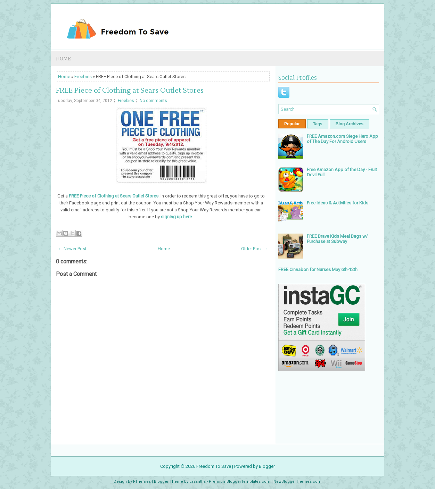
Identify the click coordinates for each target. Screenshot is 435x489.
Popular (292, 123)
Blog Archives (349, 123)
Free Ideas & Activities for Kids (337, 202)
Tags (317, 123)
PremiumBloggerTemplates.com (239, 481)
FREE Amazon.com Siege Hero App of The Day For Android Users (342, 139)
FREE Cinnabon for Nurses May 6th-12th (318, 269)
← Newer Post (72, 248)
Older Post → (254, 248)
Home (63, 58)
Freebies (83, 76)
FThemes (142, 481)
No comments (153, 100)
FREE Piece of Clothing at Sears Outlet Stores (130, 90)
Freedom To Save (213, 466)
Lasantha (197, 481)
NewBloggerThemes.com (297, 481)
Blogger (267, 466)
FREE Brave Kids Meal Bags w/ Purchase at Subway (337, 239)
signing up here (176, 216)
